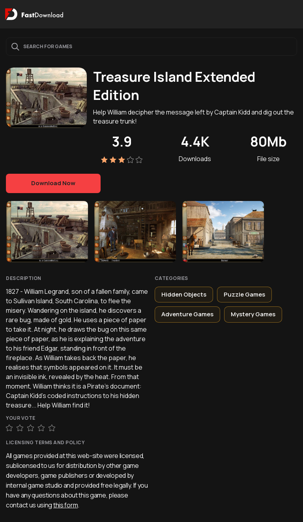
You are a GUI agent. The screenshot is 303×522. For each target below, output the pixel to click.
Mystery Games (253, 314)
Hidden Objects (183, 294)
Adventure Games (187, 314)
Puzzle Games (244, 294)
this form (65, 505)
